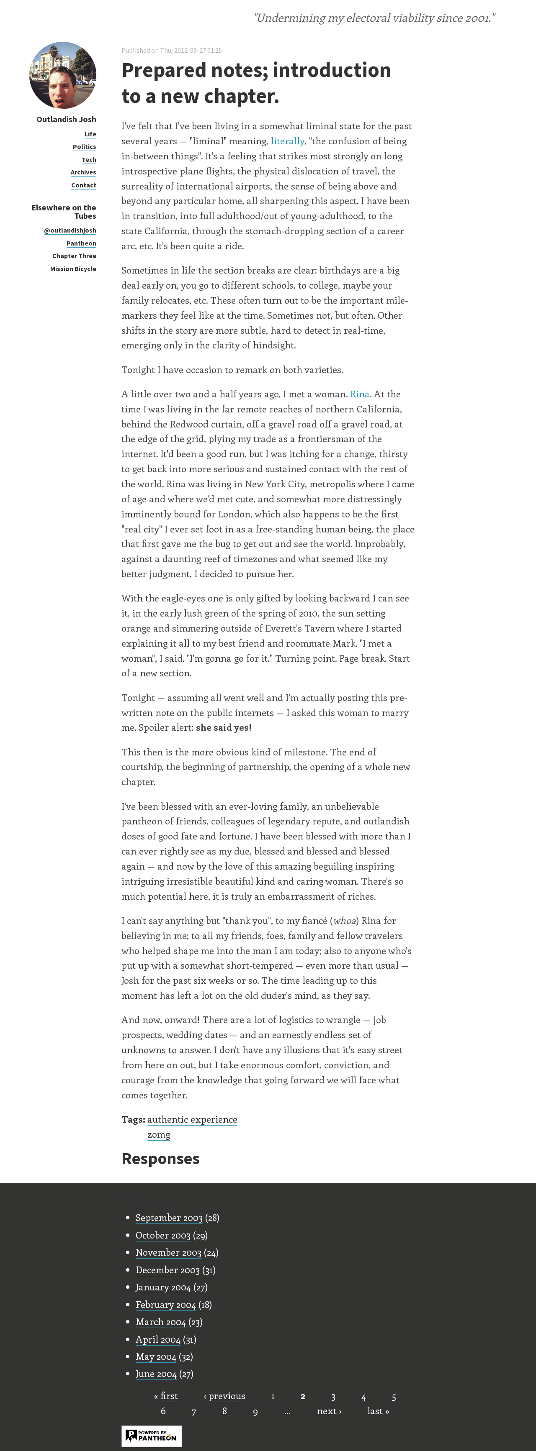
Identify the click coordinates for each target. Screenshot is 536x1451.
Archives (83, 172)
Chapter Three (74, 255)
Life (90, 134)
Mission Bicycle (73, 268)
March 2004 (161, 1321)
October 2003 (163, 1234)
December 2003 (168, 1269)
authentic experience (192, 1119)
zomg (158, 1134)
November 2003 (168, 1252)
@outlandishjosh (70, 230)
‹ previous (224, 1395)
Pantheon (81, 243)
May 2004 (156, 1356)
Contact (83, 185)
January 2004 (163, 1286)
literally (287, 140)
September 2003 (169, 1217)
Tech (89, 159)
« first (166, 1395)
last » (378, 1410)
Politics (84, 146)
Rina (360, 393)
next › (329, 1410)
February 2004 (166, 1304)
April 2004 (158, 1339)
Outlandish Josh (66, 119)
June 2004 (156, 1373)
